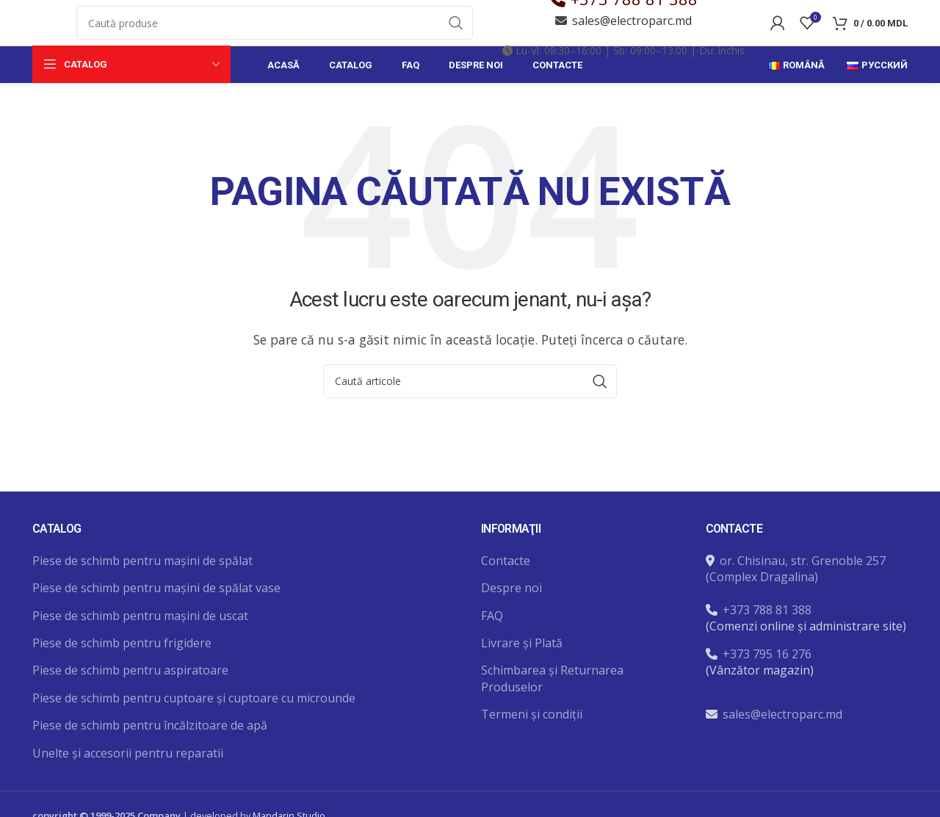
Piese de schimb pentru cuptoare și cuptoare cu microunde (193, 740)
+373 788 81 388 (634, 20)
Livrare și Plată (522, 685)
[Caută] (274, 44)
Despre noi (511, 630)
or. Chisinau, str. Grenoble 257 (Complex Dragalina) (796, 610)
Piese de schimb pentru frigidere (122, 685)
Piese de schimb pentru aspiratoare (130, 713)
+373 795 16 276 (767, 696)
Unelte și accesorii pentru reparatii (127, 795)
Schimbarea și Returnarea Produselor (552, 721)
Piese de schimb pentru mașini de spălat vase (156, 630)
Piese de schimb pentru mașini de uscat (140, 657)
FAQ (492, 657)
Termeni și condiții (531, 757)
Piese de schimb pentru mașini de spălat (142, 602)
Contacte (505, 602)
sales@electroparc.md (632, 42)
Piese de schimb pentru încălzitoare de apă (149, 768)
